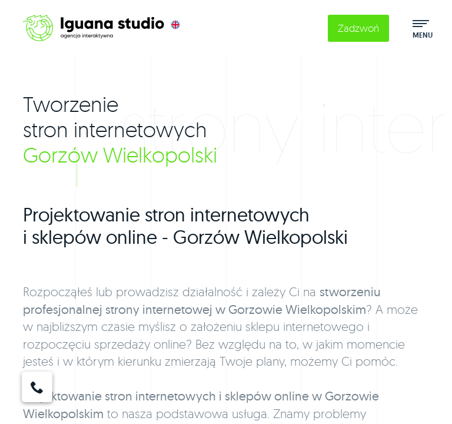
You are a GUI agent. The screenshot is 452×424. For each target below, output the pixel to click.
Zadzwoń (358, 28)
